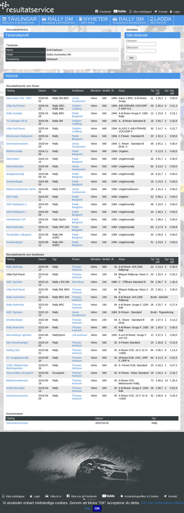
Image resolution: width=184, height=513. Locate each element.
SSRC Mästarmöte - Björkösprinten (17, 367)
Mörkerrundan (14, 151)
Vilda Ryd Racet (15, 105)
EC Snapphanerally (17, 357)
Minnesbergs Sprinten (18, 334)
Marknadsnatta (14, 166)
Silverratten (12, 158)
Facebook (103, 11)
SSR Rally (12, 196)
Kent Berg (78, 281)
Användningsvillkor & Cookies (140, 496)
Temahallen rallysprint (18, 234)
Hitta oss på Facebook (82, 496)
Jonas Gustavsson (79, 100)
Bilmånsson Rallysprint (19, 136)
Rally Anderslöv (15, 304)
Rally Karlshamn (15, 297)
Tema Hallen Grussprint (19, 372)
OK (97, 508)
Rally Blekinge (14, 266)
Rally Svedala (14, 113)
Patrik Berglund (77, 115)
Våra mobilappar (141, 11)
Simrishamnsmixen (17, 143)
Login (175, 11)
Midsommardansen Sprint (21, 189)
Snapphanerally (15, 173)
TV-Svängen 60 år (16, 120)
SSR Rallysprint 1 (16, 211)
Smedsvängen (14, 181)
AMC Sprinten (14, 281)
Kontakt (160, 11)
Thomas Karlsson (77, 268)
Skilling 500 (13, 350)
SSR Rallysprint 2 (16, 204)
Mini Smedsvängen (17, 342)
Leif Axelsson (79, 334)
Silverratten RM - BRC (19, 98)
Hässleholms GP (15, 219)
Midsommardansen (17, 380)
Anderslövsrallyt (15, 388)
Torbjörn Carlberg (77, 107)
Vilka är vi (53, 496)
